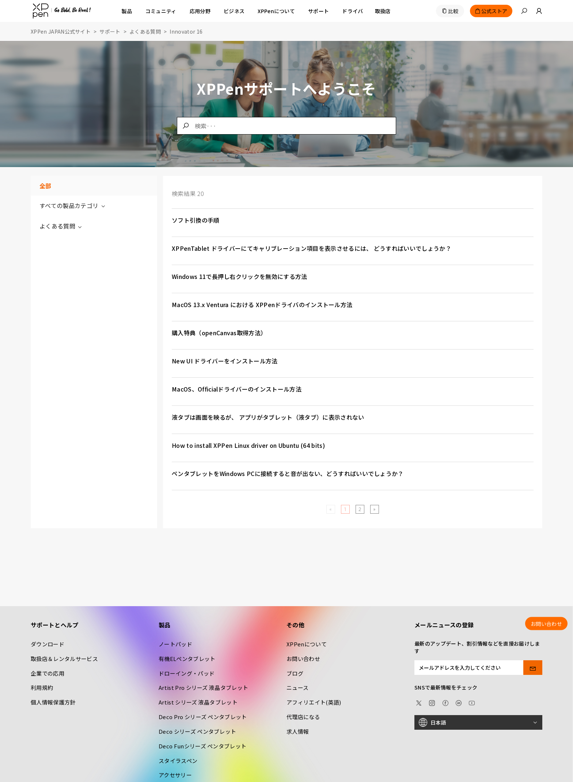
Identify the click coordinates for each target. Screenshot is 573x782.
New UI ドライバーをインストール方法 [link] (225, 360)
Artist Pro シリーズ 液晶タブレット (203, 687)
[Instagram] (432, 702)
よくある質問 (145, 31)
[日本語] (478, 722)
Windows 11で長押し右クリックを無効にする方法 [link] (239, 276)
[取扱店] (383, 11)
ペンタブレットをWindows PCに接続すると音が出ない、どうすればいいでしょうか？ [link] (288, 473)
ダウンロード (47, 644)
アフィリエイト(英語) (313, 702)
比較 (453, 11)
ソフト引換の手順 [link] (196, 220)
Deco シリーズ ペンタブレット (197, 731)
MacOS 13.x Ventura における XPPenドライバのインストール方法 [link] (262, 304)
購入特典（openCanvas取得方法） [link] (219, 332)
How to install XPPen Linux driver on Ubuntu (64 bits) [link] (248, 445)
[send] (533, 667)
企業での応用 (47, 673)
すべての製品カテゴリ (72, 205)
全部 (45, 185)
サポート (109, 31)
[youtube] (471, 702)
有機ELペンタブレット (187, 658)
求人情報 (297, 731)
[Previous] (330, 509)
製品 (127, 11)
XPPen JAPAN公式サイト (61, 31)
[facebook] (445, 702)
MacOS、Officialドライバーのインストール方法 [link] (236, 389)
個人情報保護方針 (53, 702)
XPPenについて (306, 644)
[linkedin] (458, 702)
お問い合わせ (303, 658)
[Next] (374, 509)
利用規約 (42, 687)
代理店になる (303, 717)
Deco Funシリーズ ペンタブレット (202, 746)
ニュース (297, 687)
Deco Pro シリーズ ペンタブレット (203, 717)
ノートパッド (175, 644)
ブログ (294, 673)
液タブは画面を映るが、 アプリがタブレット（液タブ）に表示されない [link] (268, 417)
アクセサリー (175, 775)
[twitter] (418, 702)
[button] (524, 11)
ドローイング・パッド (187, 673)
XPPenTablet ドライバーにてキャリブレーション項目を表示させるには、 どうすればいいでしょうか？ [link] (311, 248)
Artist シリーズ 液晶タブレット (198, 702)
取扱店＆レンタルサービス (64, 658)
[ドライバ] (352, 11)
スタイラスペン (178, 760)
